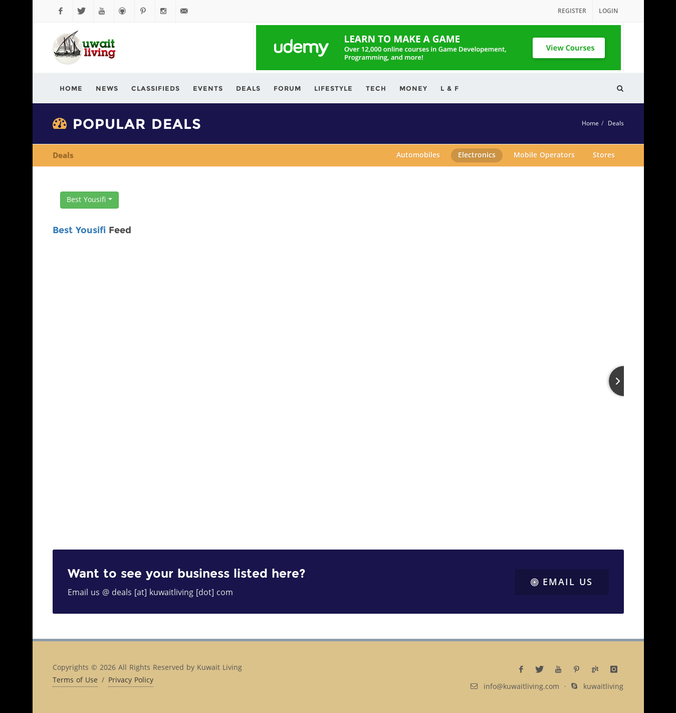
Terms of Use (75, 680)
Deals (616, 123)
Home (590, 123)
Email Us (562, 582)
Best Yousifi (89, 200)
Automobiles (418, 155)
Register (572, 11)
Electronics (477, 155)
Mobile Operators (544, 155)
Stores (604, 155)
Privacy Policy (130, 680)
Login (608, 11)
